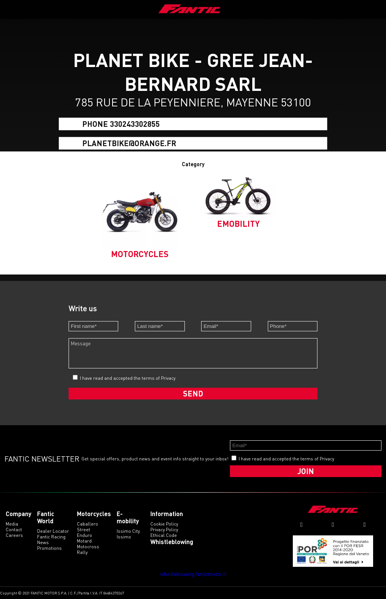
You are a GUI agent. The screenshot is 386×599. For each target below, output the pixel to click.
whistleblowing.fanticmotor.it (193, 574)
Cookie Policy (164, 524)
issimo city (128, 531)
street (83, 529)
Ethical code (163, 535)
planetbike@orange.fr (129, 142)
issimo (124, 537)
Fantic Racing (51, 537)
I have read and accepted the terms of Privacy (127, 378)
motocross (88, 546)
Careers (14, 535)
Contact (14, 529)
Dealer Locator (53, 531)
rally (82, 552)
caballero (87, 524)
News (43, 542)
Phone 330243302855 (121, 123)
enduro (84, 535)
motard (84, 541)
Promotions (49, 548)
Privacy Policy (164, 529)
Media (12, 524)
